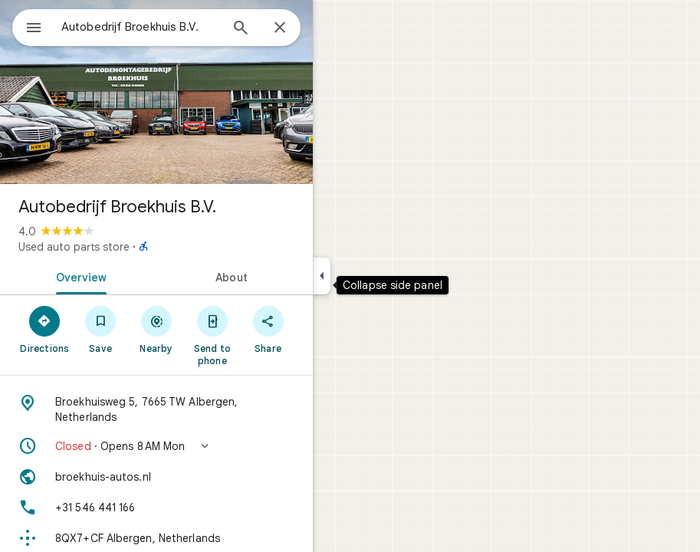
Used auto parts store (74, 247)
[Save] (101, 329)
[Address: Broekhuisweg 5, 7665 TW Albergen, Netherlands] (156, 409)
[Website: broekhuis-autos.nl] (156, 477)
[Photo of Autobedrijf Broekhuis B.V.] (156, 92)
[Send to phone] (212, 335)
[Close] (280, 28)
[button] (156, 446)
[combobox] (140, 27)
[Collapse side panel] (321, 276)
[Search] (240, 29)
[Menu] (33, 29)
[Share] (268, 329)
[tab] (78, 276)
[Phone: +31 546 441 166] (156, 507)
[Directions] (45, 329)
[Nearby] (157, 329)
